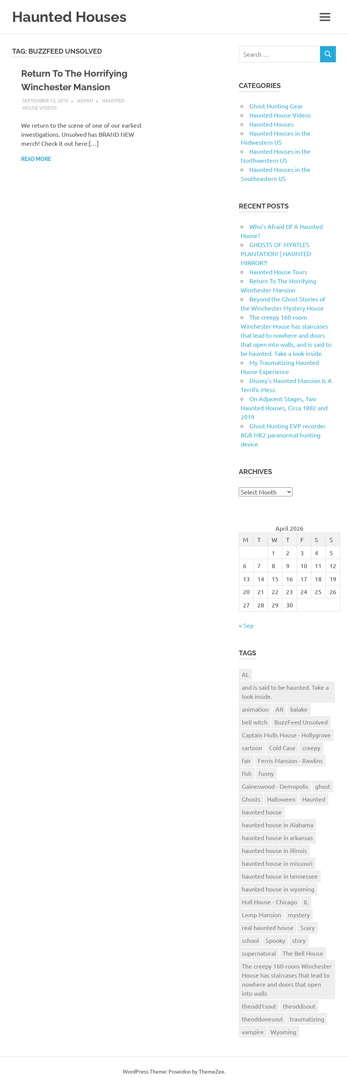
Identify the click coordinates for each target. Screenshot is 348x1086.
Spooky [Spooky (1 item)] (275, 940)
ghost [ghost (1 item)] (322, 786)
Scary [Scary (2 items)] (307, 927)
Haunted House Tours (278, 271)
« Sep (246, 625)
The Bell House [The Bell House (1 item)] (303, 953)
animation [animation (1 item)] (255, 709)
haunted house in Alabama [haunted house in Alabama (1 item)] (277, 824)
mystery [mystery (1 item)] (299, 914)
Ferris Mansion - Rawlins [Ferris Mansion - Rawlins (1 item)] (290, 760)
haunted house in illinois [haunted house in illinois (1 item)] (274, 850)
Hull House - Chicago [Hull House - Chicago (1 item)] (269, 901)
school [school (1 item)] (250, 940)
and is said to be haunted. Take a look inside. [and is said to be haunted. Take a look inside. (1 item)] (285, 691)
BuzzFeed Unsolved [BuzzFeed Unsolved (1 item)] (301, 722)
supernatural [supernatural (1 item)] (259, 953)
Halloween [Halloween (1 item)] (281, 799)
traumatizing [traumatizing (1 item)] (307, 1019)
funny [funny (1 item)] (266, 773)
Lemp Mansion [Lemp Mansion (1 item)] (261, 914)
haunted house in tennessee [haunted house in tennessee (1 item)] (280, 876)
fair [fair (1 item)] (246, 760)
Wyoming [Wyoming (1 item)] (283, 1031)
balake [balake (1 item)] (299, 709)
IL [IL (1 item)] (306, 901)
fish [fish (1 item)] (247, 773)
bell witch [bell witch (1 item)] (255, 722)
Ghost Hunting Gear (276, 106)
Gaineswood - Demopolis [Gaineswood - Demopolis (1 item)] (275, 786)
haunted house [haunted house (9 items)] (262, 812)
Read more (36, 159)
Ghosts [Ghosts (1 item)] (251, 799)
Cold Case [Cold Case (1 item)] (282, 747)
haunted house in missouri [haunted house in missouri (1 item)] (277, 863)
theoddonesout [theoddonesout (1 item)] (262, 1019)
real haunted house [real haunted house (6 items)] (268, 927)
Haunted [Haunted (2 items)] (313, 799)
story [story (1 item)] (299, 940)
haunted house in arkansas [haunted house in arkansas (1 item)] (277, 837)
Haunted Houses (69, 16)
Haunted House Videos (280, 115)
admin (85, 100)
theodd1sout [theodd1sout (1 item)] (259, 1006)
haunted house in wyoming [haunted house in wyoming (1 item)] (278, 889)
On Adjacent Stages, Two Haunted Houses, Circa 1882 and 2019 (284, 407)
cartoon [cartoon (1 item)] (252, 747)
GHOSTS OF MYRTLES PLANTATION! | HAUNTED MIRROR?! (276, 253)
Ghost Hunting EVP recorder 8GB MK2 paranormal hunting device (283, 435)
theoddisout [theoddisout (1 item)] (299, 1006)
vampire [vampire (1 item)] (253, 1031)
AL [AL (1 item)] (245, 674)
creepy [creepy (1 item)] (311, 747)
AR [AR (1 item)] (279, 709)
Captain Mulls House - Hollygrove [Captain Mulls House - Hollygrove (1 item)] (286, 734)
